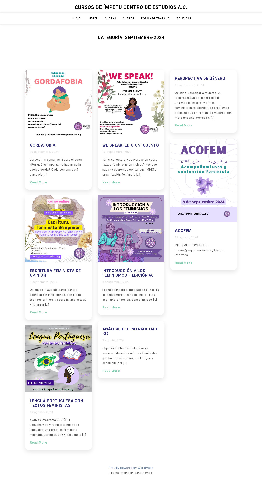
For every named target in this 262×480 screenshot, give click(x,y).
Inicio (76, 18)
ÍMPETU (92, 18)
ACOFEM (183, 230)
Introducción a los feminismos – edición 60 (128, 273)
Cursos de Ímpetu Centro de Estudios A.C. (131, 7)
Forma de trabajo (155, 18)
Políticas (183, 18)
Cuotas (110, 18)
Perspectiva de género (200, 78)
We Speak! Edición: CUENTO (130, 145)
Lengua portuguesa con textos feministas (56, 403)
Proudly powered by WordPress (131, 468)
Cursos (128, 18)
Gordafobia (43, 145)
